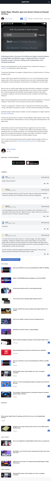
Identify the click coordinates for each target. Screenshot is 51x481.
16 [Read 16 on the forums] (48, 396)
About (45, 177)
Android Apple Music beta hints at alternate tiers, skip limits (29, 350)
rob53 (6, 234)
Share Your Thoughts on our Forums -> (10, 259)
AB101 (6, 176)
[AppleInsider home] (25, 2)
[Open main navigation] (49, 2)
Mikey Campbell (9, 18)
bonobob (7, 189)
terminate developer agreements (26, 141)
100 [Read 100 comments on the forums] (22, 18)
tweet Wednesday (8, 113)
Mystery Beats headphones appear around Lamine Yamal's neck (31, 339)
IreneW (6, 222)
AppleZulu (7, 206)
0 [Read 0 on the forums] (48, 364)
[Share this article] (25, 18)
